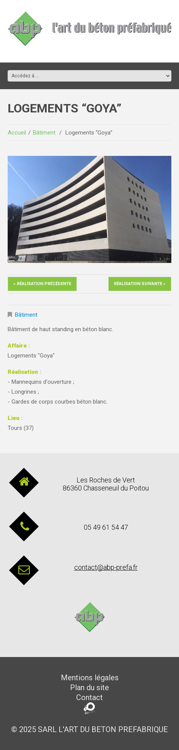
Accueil (17, 132)
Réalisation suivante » (140, 283)
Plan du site (89, 687)
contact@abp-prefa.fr (106, 567)
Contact (89, 697)
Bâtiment (44, 132)
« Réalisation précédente (42, 283)
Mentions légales (90, 677)
